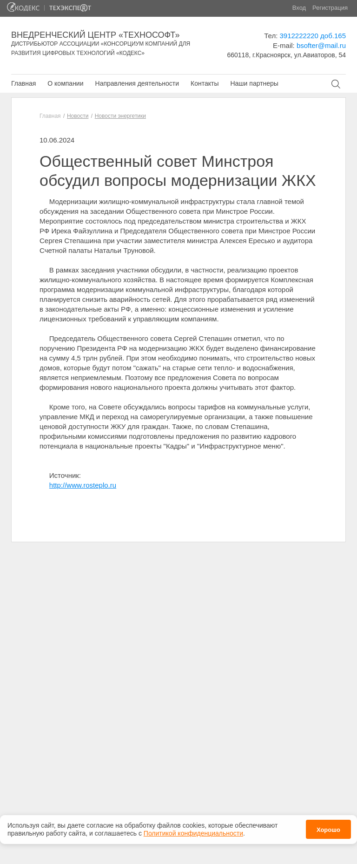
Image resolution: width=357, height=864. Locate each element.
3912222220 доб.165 (313, 36)
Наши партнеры (254, 83)
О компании (65, 83)
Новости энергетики (120, 116)
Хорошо (328, 828)
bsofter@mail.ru (321, 45)
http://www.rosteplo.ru (82, 485)
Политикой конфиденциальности (193, 832)
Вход (299, 7)
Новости (77, 116)
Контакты (204, 83)
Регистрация (330, 7)
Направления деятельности (137, 83)
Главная (23, 83)
